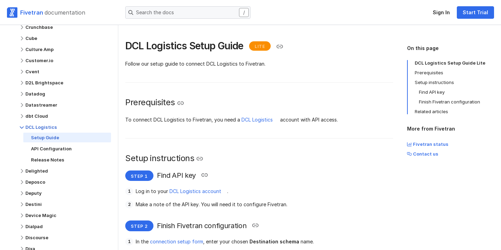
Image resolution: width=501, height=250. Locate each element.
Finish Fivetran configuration (449, 102)
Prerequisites (429, 72)
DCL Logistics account (195, 191)
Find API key (432, 92)
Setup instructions (434, 82)
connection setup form (176, 241)
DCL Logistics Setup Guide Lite (450, 63)
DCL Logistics (257, 120)
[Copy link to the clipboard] (279, 46)
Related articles (431, 111)
